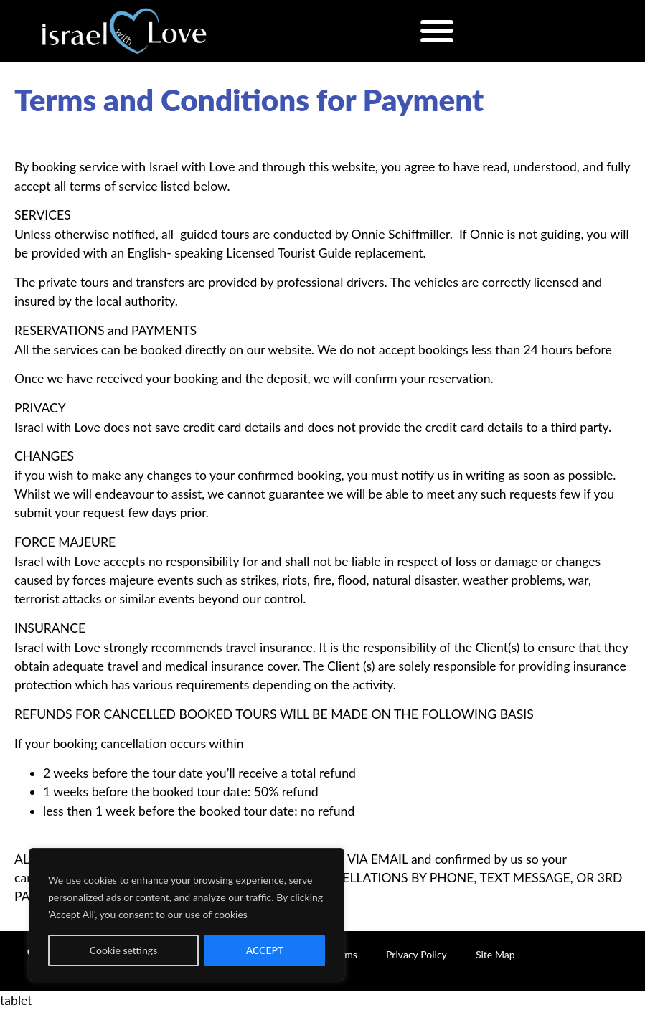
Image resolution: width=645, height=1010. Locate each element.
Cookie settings (124, 950)
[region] (186, 914)
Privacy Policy (416, 954)
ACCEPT (265, 950)
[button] (437, 30)
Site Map (495, 954)
